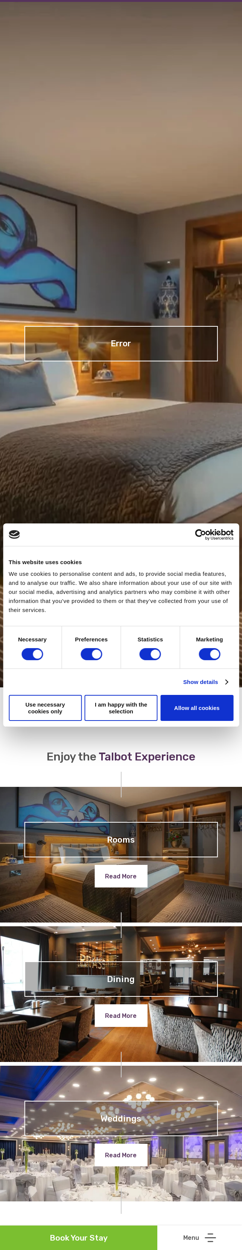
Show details (200, 682)
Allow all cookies (197, 708)
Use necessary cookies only (45, 707)
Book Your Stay (79, 1237)
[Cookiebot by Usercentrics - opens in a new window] (200, 534)
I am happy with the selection (121, 707)
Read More (121, 876)
